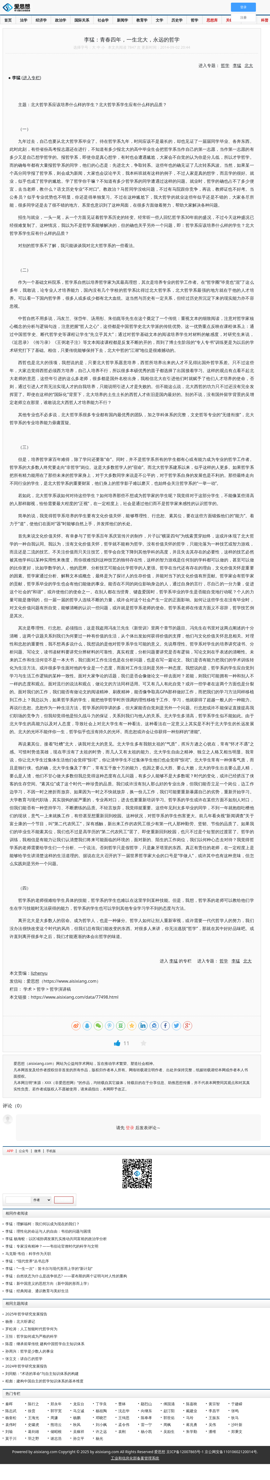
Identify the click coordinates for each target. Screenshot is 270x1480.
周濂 (54, 1417)
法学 (23, 20)
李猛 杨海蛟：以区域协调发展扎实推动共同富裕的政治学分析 (56, 1238)
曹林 (122, 1403)
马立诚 (78, 1410)
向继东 (146, 1410)
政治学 (60, 20)
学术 (27, 989)
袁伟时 (10, 1424)
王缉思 (123, 1417)
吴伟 (212, 1424)
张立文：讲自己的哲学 (24, 1358)
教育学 (141, 20)
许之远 (101, 1431)
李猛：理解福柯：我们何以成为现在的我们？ (42, 1223)
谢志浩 (56, 1438)
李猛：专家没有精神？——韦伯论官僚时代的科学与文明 (51, 1246)
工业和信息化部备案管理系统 (135, 1458)
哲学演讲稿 (60, 989)
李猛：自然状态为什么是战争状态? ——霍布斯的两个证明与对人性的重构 (66, 1275)
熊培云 (56, 1424)
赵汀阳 (169, 1410)
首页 (8, 20)
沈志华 (123, 1410)
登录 (130, 1128)
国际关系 (81, 20)
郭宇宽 (56, 1410)
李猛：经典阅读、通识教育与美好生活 (37, 1290)
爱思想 (18, 8)
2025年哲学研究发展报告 (26, 1313)
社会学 (103, 20)
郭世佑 (169, 1417)
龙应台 (78, 1403)
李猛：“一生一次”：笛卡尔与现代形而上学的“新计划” (48, 1268)
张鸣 (235, 1410)
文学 (159, 20)
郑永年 (56, 1403)
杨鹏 (77, 1417)
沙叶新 (236, 1424)
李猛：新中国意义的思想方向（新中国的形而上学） (48, 1283)
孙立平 (78, 1438)
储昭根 (56, 1431)
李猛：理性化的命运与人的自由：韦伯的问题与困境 (48, 1231)
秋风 (77, 1424)
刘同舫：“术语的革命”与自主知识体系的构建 (42, 1373)
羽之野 (33, 1438)
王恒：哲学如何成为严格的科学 (31, 1336)
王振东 (214, 1417)
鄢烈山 (146, 1403)
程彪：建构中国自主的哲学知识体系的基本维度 (44, 1380)
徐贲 (31, 1410)
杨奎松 (10, 1417)
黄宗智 (214, 1403)
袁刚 (122, 1431)
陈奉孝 (146, 1417)
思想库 (212, 20)
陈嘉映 (191, 1403)
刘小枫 (101, 1424)
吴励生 (169, 1431)
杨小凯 (146, 1431)
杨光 (99, 1438)
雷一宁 (146, 1424)
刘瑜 (9, 1431)
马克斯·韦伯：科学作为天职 (28, 1253)
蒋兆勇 (191, 1424)
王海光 (33, 1417)
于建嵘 (236, 1403)
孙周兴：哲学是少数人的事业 (29, 1351)
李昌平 (214, 1410)
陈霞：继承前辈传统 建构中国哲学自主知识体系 (45, 1343)
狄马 (235, 1417)
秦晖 (9, 1403)
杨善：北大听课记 (20, 1321)
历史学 (177, 20)
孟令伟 (123, 1424)
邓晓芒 (101, 1417)
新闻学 (122, 20)
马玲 (189, 1417)
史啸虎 (33, 1424)
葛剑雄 (33, 1431)
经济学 (41, 20)
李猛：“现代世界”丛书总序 (27, 1261)
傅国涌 (169, 1403)
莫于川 (10, 1438)
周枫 (167, 1424)
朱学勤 (191, 1431)
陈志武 (10, 1410)
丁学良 (101, 1403)
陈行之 (33, 1403)
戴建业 (191, 1410)
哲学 (194, 20)
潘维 (212, 1431)
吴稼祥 (78, 1431)
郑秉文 (236, 1431)
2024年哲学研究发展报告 (26, 1366)
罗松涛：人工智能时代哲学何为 (31, 1328)
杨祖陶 (101, 1410)
